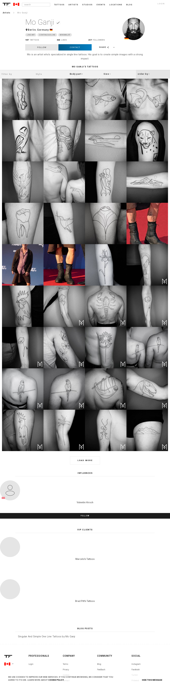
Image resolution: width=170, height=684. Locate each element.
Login (31, 622)
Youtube (135, 660)
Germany (43, 29)
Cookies (66, 633)
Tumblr (134, 633)
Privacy (66, 627)
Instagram (136, 622)
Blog (99, 622)
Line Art (31, 35)
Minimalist (65, 35)
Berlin (32, 29)
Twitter (134, 649)
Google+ (135, 655)
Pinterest (135, 638)
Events (101, 5)
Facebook (135, 627)
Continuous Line (47, 35)
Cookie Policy (56, 680)
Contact (75, 47)
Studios (87, 5)
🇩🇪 (51, 29)
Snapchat (135, 644)
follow (41, 47)
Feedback (101, 627)
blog (129, 5)
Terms (65, 622)
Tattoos (59, 5)
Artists (73, 5)
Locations (115, 5)
